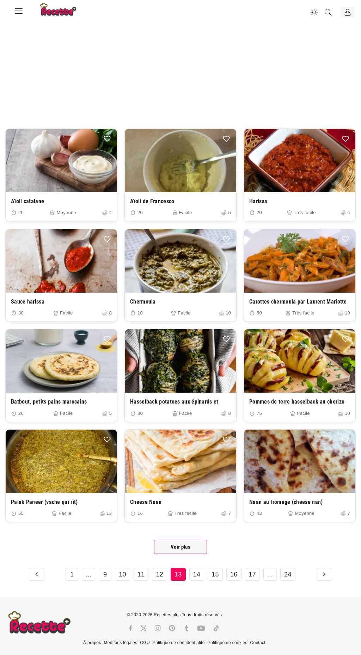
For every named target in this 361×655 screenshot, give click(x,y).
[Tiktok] (216, 628)
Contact (257, 642)
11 (141, 574)
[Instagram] (157, 628)
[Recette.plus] (63, 12)
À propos (92, 642)
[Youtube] (201, 628)
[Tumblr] (186, 628)
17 (252, 574)
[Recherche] (328, 12)
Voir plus (180, 547)
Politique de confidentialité (179, 642)
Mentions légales (120, 642)
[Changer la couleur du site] (314, 12)
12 (159, 574)
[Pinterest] (172, 628)
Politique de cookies (227, 642)
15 (215, 574)
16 (234, 574)
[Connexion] (348, 12)
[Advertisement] (180, 79)
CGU (145, 642)
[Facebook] (130, 628)
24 (288, 574)
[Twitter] (143, 628)
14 (197, 574)
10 (122, 574)
